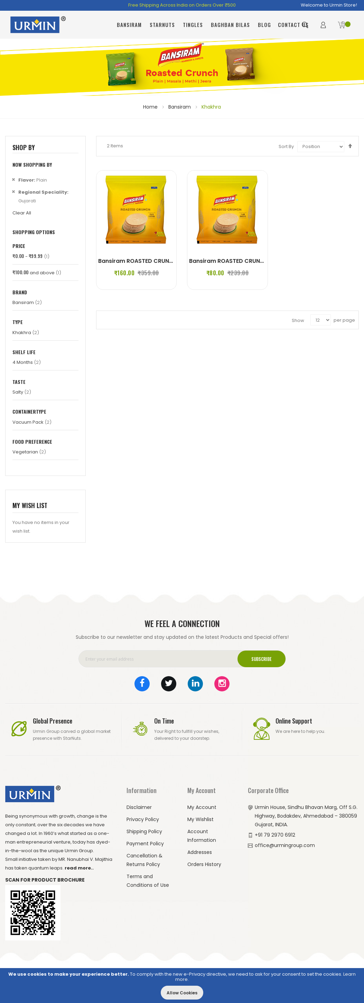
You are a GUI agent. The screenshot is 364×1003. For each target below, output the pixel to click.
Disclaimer (139, 807)
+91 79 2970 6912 (275, 834)
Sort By (286, 146)
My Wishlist (200, 819)
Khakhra (25, 332)
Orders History (204, 864)
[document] (182, 986)
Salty (21, 392)
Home (151, 106)
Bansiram (180, 106)
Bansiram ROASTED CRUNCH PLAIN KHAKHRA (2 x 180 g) (266, 261)
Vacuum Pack (32, 422)
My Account (201, 807)
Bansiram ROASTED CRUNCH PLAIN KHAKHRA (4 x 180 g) (175, 261)
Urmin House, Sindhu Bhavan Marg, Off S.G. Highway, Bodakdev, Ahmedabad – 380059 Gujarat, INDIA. (306, 816)
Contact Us (293, 24)
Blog (264, 24)
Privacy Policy (143, 819)
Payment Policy (145, 843)
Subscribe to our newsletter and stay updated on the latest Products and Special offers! (182, 637)
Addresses (199, 852)
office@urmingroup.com (285, 845)
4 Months (26, 362)
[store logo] (38, 24)
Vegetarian (29, 452)
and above (36, 272)
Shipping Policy (144, 831)
